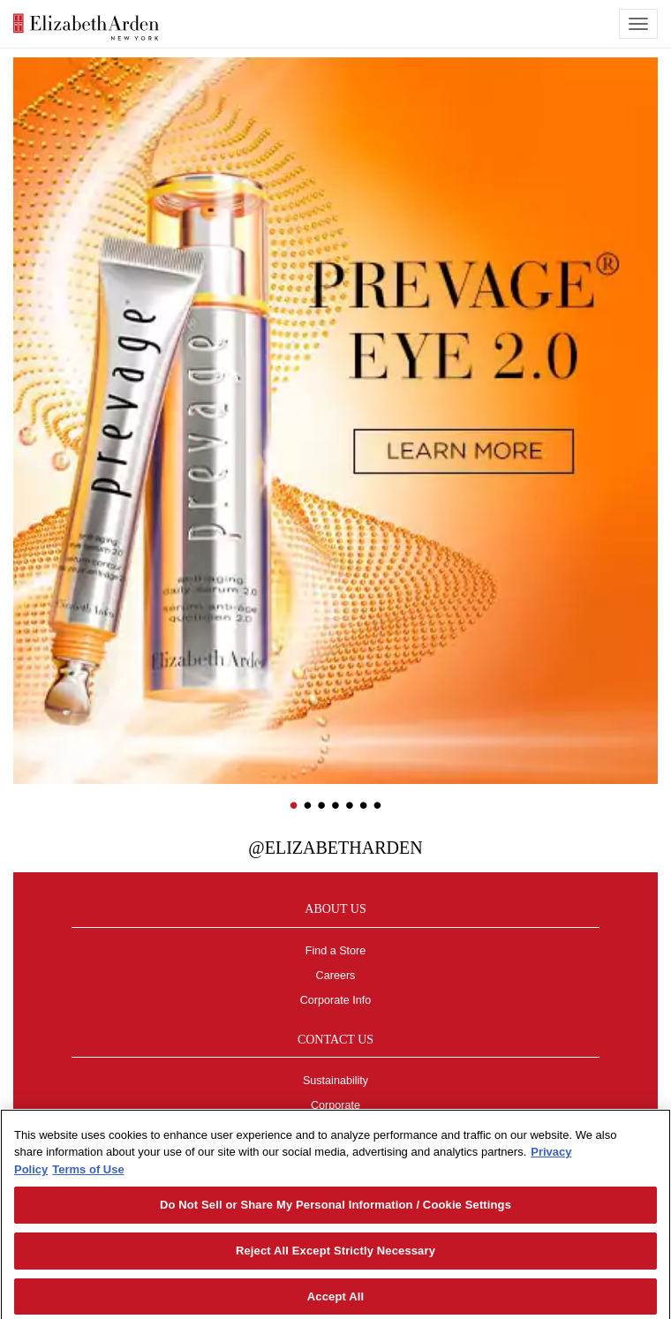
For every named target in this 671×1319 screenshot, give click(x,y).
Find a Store (335, 951)
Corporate (335, 1105)
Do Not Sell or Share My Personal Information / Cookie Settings (335, 1210)
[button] (26, 361)
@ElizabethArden (335, 847)
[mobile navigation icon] (638, 24)
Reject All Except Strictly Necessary (335, 1255)
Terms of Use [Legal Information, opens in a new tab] (88, 1174)
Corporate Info (336, 1000)
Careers (336, 975)
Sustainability (335, 1080)
